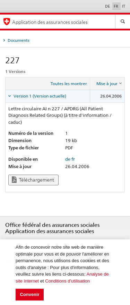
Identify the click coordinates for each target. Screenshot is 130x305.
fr (73, 159)
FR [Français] (116, 6)
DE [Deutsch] (108, 6)
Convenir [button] (29, 294)
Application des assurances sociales (50, 22)
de (67, 159)
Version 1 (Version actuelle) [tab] (39, 96)
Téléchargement (33, 179)
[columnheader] (107, 83)
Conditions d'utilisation (67, 281)
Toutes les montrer (69, 83)
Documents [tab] (18, 40)
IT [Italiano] (123, 6)
